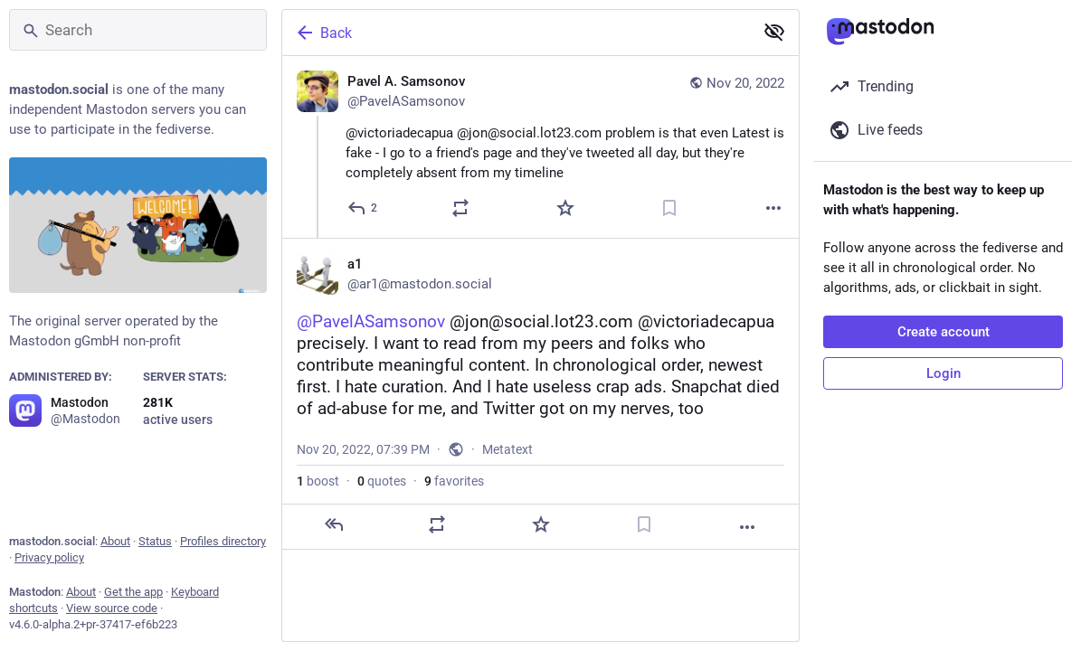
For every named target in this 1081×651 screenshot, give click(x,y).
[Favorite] (565, 208)
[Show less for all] (774, 31)
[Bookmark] (669, 208)
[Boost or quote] (460, 208)
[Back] (516, 32)
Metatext (507, 449)
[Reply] (363, 208)
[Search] (138, 30)
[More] (773, 208)
